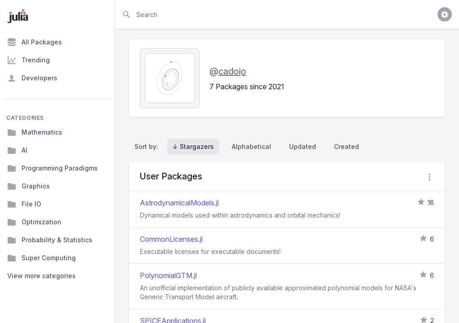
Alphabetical (251, 146)
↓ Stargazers (193, 146)
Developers (32, 78)
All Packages (34, 42)
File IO (24, 204)
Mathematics (34, 132)
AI (17, 150)
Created (346, 146)
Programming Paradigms (52, 168)
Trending (28, 60)
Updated (302, 146)
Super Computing (41, 257)
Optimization (34, 222)
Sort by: (148, 146)
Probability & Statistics (49, 240)
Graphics (28, 186)
